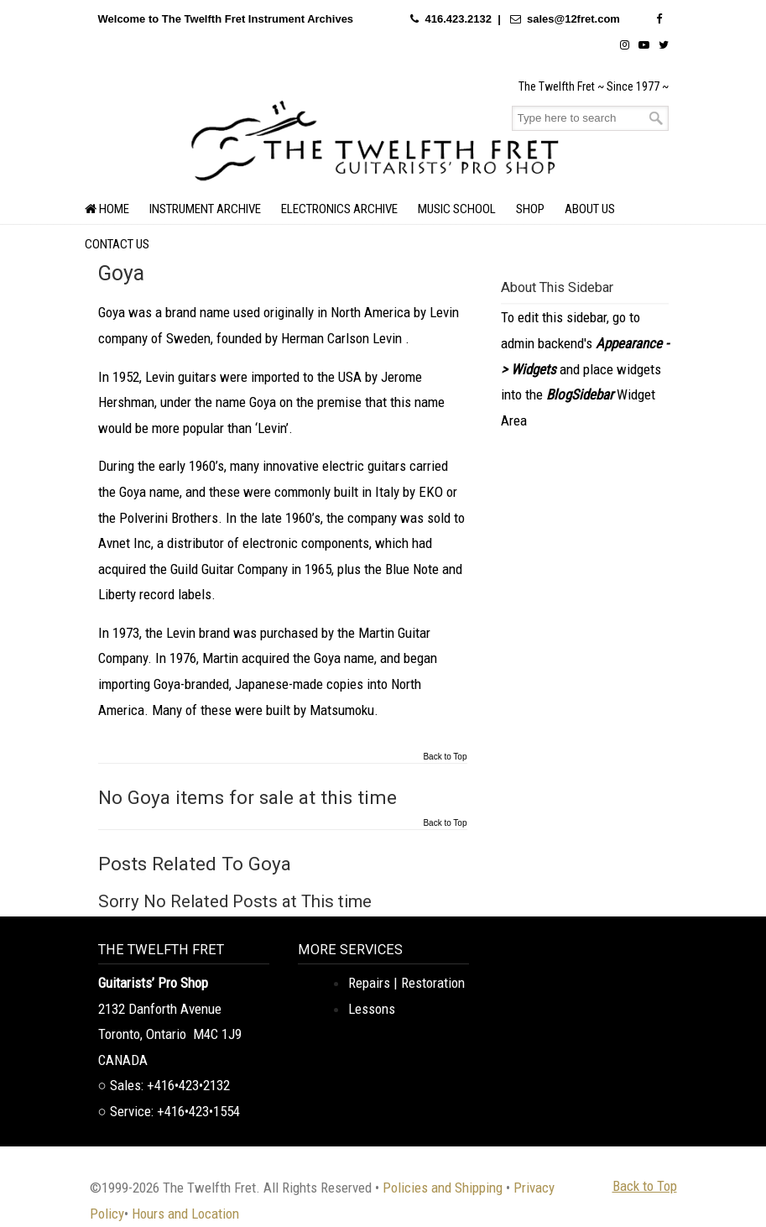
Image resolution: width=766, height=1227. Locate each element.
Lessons (371, 1008)
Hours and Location (185, 1213)
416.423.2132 (458, 19)
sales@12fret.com (573, 19)
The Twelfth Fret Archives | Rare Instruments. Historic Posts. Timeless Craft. (375, 138)
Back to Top (444, 757)
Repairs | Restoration (406, 982)
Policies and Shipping (443, 1187)
